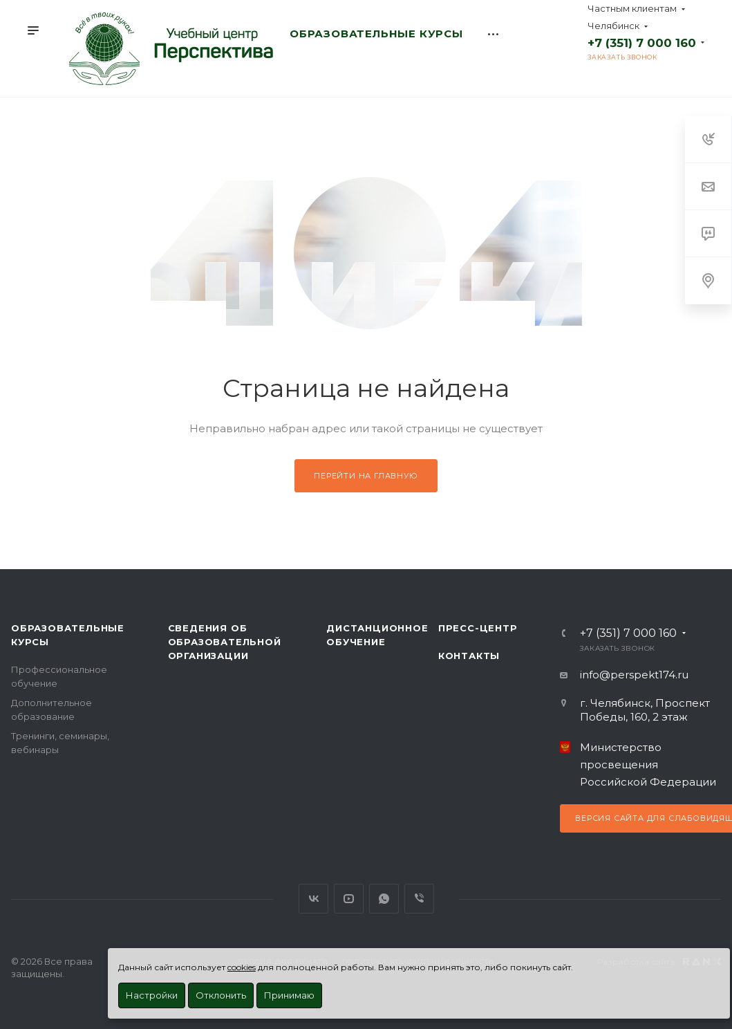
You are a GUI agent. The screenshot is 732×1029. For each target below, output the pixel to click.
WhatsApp (384, 899)
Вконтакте (313, 899)
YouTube (349, 899)
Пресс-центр (478, 627)
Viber (419, 899)
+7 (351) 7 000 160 (642, 43)
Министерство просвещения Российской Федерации (648, 764)
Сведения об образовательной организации (224, 641)
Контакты (469, 655)
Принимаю (289, 995)
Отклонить (221, 995)
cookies (241, 967)
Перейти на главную (365, 476)
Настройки (152, 995)
